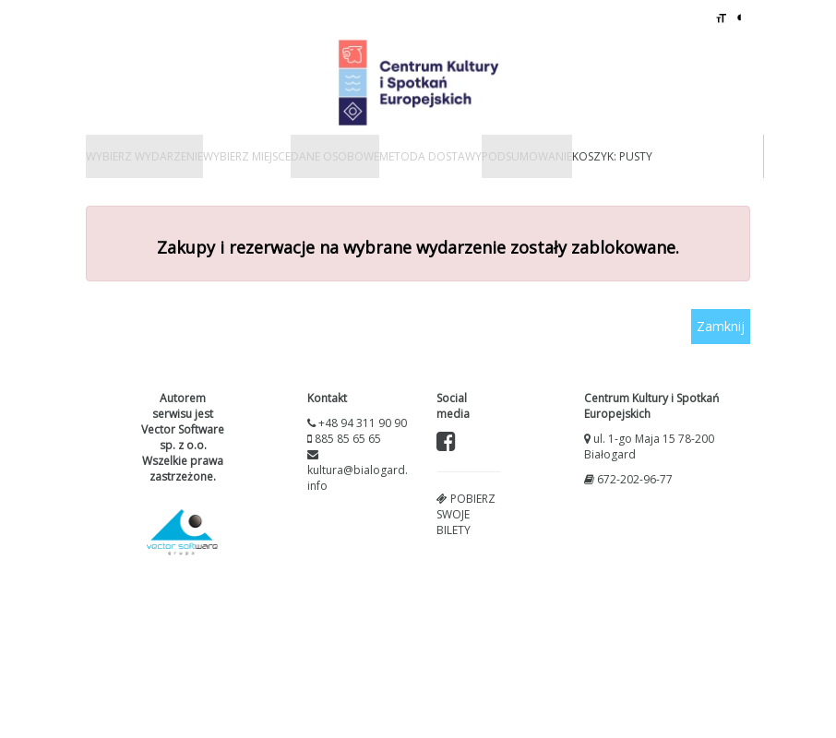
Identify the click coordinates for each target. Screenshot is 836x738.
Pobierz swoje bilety (466, 514)
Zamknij (721, 326)
